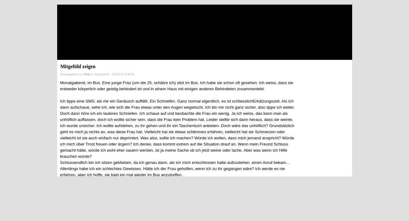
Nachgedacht (101, 74)
